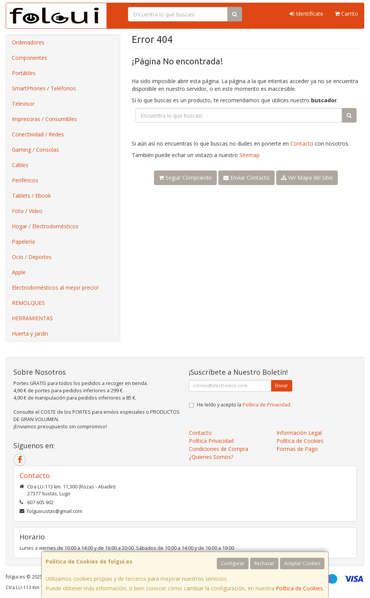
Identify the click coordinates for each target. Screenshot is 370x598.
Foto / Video (27, 211)
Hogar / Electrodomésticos (45, 226)
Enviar (281, 385)
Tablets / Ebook (31, 195)
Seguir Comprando (185, 177)
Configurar (232, 563)
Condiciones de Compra (218, 448)
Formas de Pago (297, 448)
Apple (19, 272)
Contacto (301, 143)
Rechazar (264, 563)
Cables (20, 165)
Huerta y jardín (30, 333)
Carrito (346, 13)
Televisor (23, 103)
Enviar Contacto (246, 177)
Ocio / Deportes (32, 256)
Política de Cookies (299, 588)
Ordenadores (28, 42)
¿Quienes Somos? (211, 456)
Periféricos (25, 180)
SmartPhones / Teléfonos (44, 88)
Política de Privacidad (266, 404)
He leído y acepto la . (244, 404)
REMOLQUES (28, 302)
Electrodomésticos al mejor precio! (55, 287)
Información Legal (299, 432)
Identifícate (306, 13)
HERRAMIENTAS (32, 318)
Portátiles (24, 73)
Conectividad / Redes (38, 134)
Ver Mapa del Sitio (307, 177)
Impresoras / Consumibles (44, 119)
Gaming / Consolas (35, 149)
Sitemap (249, 155)
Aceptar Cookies (302, 563)
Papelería (23, 241)
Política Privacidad (211, 440)
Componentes (29, 57)
